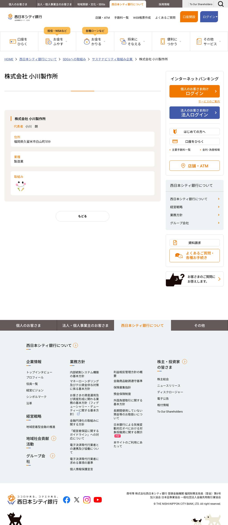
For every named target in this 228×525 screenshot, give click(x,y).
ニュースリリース (168, 385)
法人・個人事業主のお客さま (54, 4)
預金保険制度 (122, 394)
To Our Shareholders (201, 4)
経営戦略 (176, 207)
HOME (8, 59)
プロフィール (35, 377)
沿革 (29, 403)
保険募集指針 (122, 387)
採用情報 (164, 4)
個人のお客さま (18, 4)
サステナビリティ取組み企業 (112, 59)
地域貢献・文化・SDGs (91, 4)
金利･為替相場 (211, 149)
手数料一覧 (121, 17)
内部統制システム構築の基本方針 (84, 374)
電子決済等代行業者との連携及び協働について (84, 448)
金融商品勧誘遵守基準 (128, 381)
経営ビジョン (35, 390)
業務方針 (176, 215)
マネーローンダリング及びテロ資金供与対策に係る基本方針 (84, 385)
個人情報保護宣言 (81, 469)
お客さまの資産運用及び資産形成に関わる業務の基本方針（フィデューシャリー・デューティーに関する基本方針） (84, 405)
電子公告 (163, 398)
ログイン (209, 17)
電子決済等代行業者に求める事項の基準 (84, 460)
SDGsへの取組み (74, 59)
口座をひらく (18, 41)
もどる (82, 216)
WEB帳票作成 (142, 17)
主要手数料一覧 (181, 149)
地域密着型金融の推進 (40, 427)
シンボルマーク (36, 397)
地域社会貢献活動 (37, 441)
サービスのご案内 (209, 101)
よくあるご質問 (165, 17)
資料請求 (194, 243)
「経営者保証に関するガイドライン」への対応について (84, 434)
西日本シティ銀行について (128, 4)
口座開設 (189, 17)
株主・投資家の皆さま (168, 365)
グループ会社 (179, 223)
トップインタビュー (39, 372)
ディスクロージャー (170, 392)
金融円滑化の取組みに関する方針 (84, 422)
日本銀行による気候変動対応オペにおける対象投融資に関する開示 (128, 428)
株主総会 (163, 379)
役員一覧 (32, 384)
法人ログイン (194, 113)
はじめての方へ (195, 132)
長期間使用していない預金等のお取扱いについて (128, 414)
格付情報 (163, 405)
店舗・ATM (102, 17)
